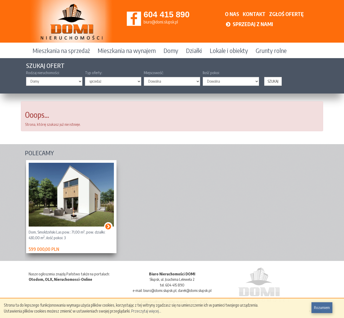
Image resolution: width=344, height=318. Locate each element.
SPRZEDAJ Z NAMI (249, 24)
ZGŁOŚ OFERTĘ (286, 14)
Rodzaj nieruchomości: (43, 72)
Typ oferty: (93, 72)
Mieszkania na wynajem (127, 50)
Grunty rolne (271, 50)
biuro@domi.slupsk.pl (161, 22)
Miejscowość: (154, 72)
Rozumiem (322, 307)
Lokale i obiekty (229, 50)
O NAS (232, 14)
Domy (170, 50)
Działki (194, 50)
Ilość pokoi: (211, 72)
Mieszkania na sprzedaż (61, 50)
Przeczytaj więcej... (146, 311)
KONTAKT (254, 14)
